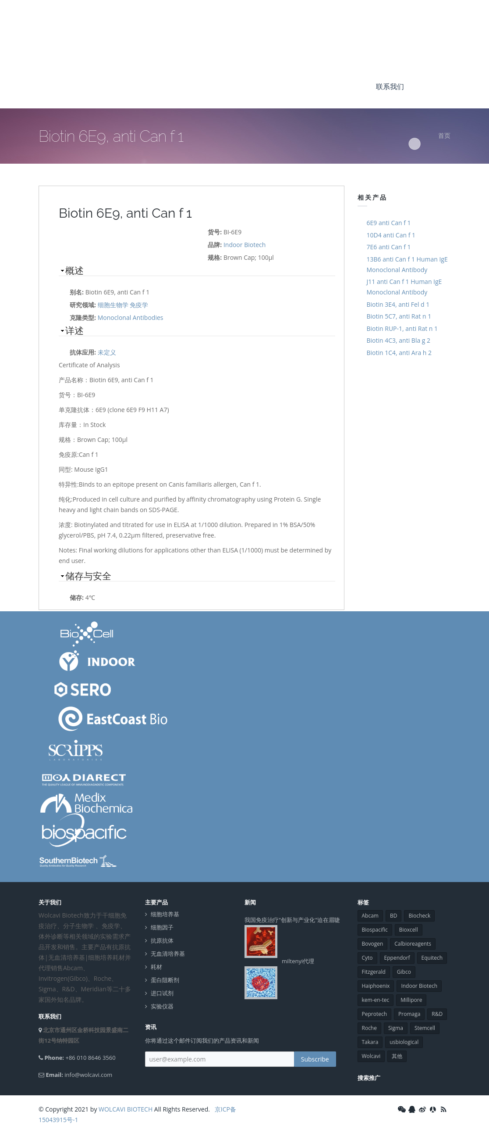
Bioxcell (408, 929)
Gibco (404, 972)
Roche (369, 1028)
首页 (444, 135)
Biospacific (375, 929)
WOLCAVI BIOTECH (125, 1109)
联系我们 (390, 86)
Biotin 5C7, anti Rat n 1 (399, 316)
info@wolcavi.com (88, 1075)
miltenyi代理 (298, 961)
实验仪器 (162, 1006)
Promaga (409, 1014)
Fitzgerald (374, 972)
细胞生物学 (113, 305)
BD (393, 915)
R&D (437, 1014)
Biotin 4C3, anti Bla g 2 (399, 340)
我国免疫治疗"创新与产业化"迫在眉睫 (292, 920)
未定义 (107, 352)
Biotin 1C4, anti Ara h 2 (399, 352)
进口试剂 (162, 993)
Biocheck (419, 915)
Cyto (367, 957)
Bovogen (372, 943)
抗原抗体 (162, 940)
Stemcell (425, 1028)
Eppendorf (397, 957)
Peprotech (374, 1014)
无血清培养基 (168, 953)
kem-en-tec (376, 1000)
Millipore (411, 1000)
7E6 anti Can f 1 (389, 247)
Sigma (395, 1028)
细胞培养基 (165, 914)
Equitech (432, 957)
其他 (397, 1056)
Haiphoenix (376, 986)
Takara (370, 1042)
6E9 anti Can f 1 (389, 223)
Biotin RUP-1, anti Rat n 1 (402, 328)
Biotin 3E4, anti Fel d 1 (398, 304)
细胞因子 (162, 927)
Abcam (370, 915)
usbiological (404, 1042)
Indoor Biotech (244, 244)
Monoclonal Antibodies (130, 317)
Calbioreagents (412, 943)
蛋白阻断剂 (165, 980)
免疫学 (139, 305)
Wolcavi (371, 1056)
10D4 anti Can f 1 (391, 235)
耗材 (156, 967)
